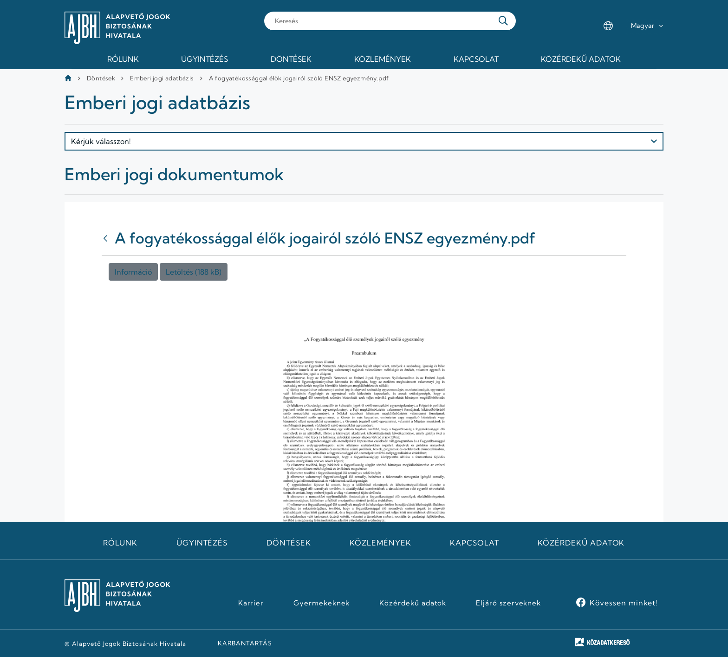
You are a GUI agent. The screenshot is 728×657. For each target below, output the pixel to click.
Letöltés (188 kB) (193, 271)
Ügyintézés (202, 542)
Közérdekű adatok (581, 542)
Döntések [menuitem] (291, 59)
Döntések (101, 78)
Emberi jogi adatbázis (162, 78)
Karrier (251, 603)
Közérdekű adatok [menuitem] (581, 59)
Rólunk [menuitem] (123, 59)
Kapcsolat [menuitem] (476, 59)
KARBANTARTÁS (245, 643)
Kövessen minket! (624, 602)
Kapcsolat (474, 542)
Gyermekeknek (321, 603)
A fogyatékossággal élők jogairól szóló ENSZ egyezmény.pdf (299, 78)
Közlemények (380, 542)
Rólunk (120, 542)
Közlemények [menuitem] (382, 59)
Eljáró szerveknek (508, 603)
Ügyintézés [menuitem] (204, 59)
